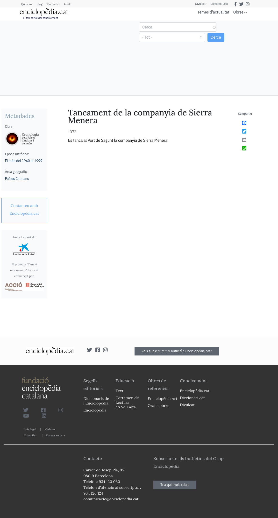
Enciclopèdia (94, 410)
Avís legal (30, 429)
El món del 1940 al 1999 (24, 161)
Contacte (53, 4)
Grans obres (159, 405)
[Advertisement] (70, 57)
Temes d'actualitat (213, 12)
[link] (24, 209)
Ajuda (67, 4)
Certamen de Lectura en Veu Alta (127, 402)
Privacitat (30, 435)
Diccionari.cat (219, 4)
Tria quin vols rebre (174, 485)
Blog (40, 4)
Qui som (26, 4)
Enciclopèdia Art (163, 398)
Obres (238, 12)
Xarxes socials (55, 435)
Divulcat (200, 4)
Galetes (50, 429)
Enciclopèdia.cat (194, 390)
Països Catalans (17, 179)
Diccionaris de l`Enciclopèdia (96, 400)
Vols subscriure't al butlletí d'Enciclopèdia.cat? (177, 351)
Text (119, 390)
